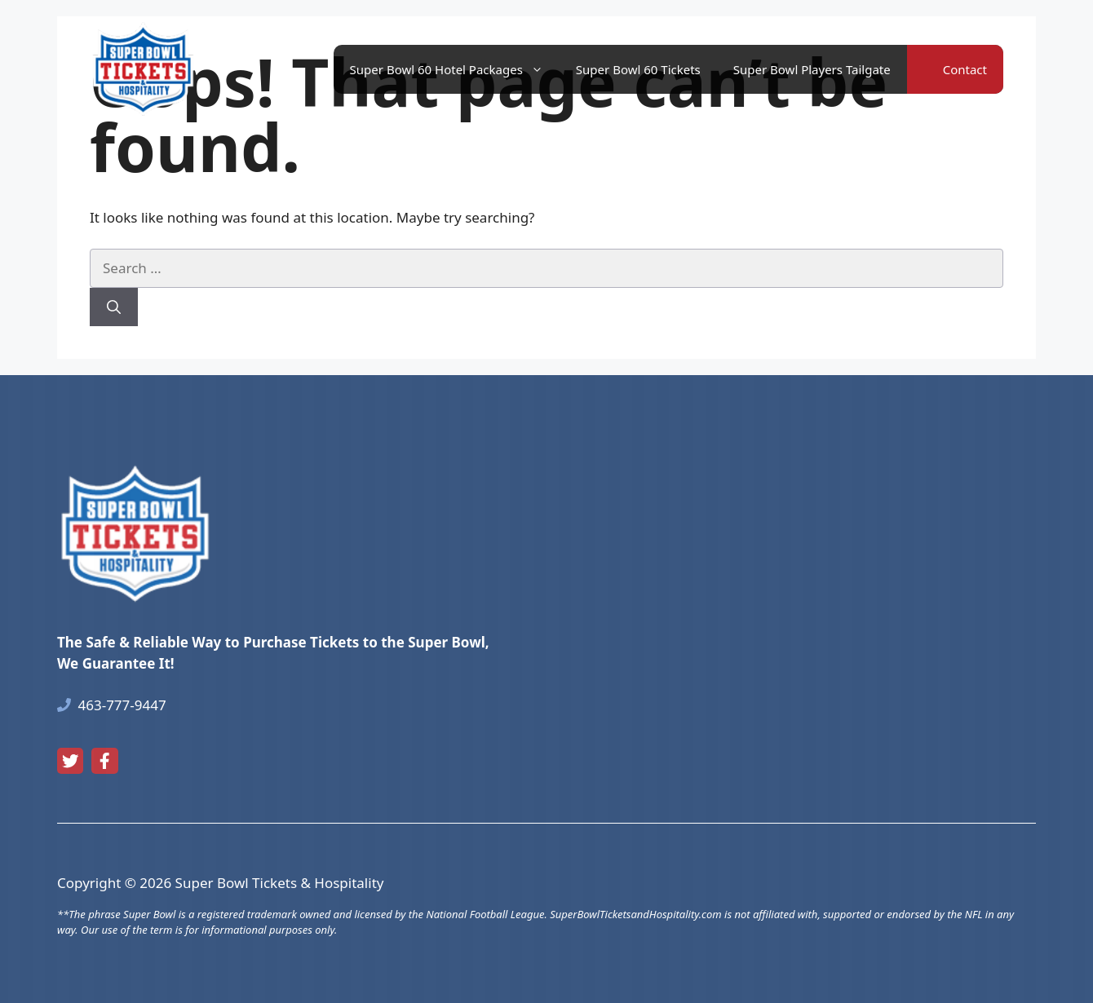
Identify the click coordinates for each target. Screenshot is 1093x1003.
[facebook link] (104, 761)
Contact (965, 69)
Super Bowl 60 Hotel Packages (455, 69)
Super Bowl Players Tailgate (812, 69)
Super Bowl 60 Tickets (638, 69)
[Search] (114, 307)
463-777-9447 (122, 705)
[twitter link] (70, 761)
